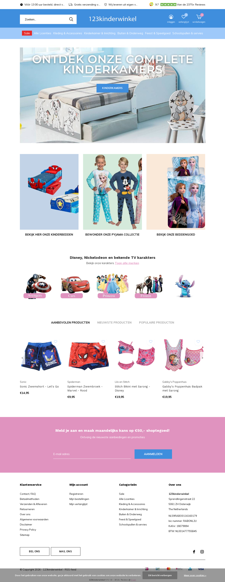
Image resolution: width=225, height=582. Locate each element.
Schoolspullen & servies (187, 33)
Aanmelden (153, 454)
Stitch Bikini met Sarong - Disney (132, 388)
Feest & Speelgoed (158, 33)
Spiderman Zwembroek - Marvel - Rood (85, 388)
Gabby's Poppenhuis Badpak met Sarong (182, 388)
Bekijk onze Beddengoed (176, 234)
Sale (27, 33)
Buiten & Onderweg (130, 33)
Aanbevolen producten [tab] (70, 322)
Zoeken (71, 19)
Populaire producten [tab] (156, 322)
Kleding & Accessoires (67, 33)
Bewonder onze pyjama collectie (112, 234)
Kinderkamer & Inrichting (99, 33)
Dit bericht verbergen (160, 575)
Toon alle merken (127, 263)
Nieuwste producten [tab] (114, 322)
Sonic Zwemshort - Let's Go (39, 386)
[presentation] (22, 358)
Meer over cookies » (195, 575)
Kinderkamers (112, 87)
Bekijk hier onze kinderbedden (49, 234)
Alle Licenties (42, 33)
